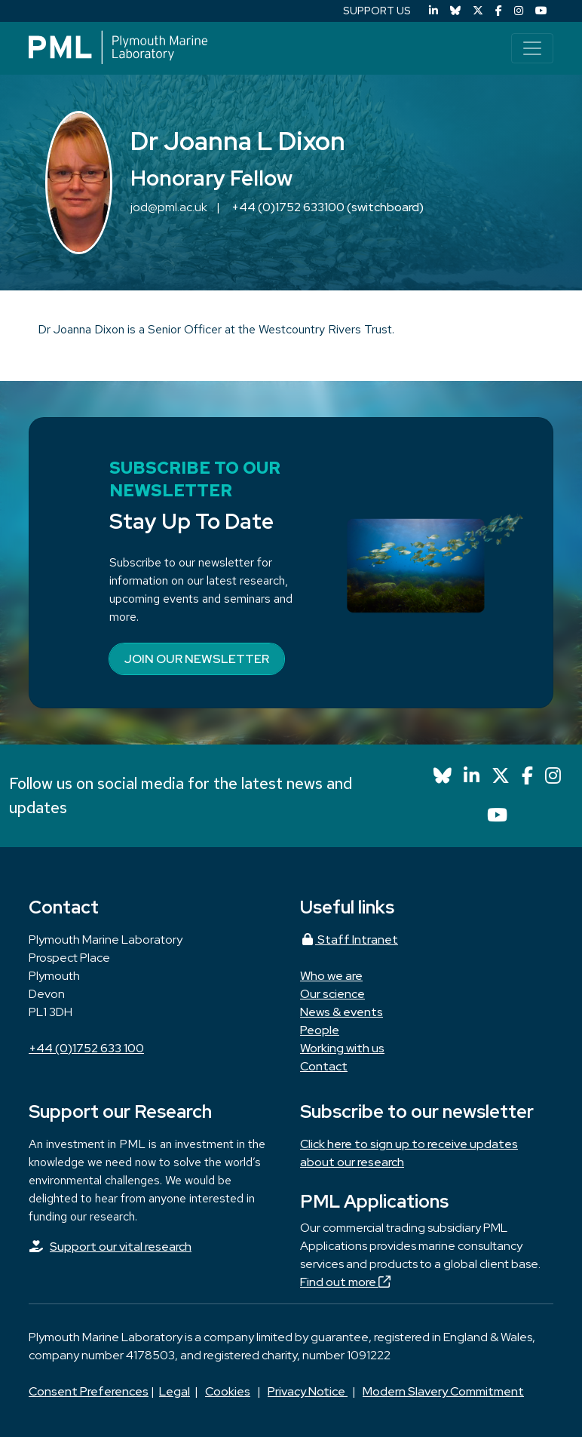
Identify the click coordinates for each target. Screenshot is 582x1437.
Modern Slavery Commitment (443, 1391)
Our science (332, 994)
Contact (324, 1066)
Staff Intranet (349, 939)
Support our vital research (120, 1246)
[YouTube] (541, 11)
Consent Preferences (89, 1391)
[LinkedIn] (433, 11)
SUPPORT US (377, 10)
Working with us (342, 1048)
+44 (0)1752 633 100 (86, 1048)
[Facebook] (498, 11)
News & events (341, 1012)
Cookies (227, 1391)
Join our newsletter (196, 659)
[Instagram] (518, 11)
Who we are (331, 976)
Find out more (345, 1282)
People (319, 1030)
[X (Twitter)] (478, 11)
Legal (174, 1391)
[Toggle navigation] (532, 48)
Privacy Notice (308, 1391)
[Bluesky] (455, 11)
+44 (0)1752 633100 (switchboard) (327, 207)
